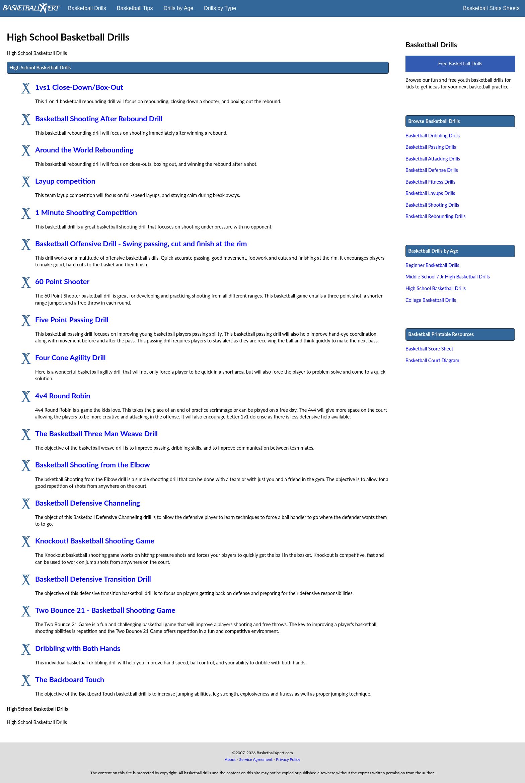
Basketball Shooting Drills (432, 205)
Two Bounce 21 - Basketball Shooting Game (105, 610)
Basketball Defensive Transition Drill (93, 579)
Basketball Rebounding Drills (435, 216)
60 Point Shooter (62, 281)
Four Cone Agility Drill (70, 357)
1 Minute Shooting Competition (86, 212)
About (230, 759)
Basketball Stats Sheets (491, 8)
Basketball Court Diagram (432, 360)
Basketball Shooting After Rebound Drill (98, 118)
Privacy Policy (288, 759)
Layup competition (65, 181)
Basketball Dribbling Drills (432, 135)
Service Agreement (256, 759)
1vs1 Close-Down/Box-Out (79, 87)
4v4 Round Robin (62, 395)
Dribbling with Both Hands (78, 648)
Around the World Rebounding (84, 149)
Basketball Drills (87, 8)
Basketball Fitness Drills (430, 182)
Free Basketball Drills (460, 63)
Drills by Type (220, 8)
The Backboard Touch (69, 679)
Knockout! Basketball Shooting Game (94, 540)
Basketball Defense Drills (431, 170)
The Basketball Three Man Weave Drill (96, 433)
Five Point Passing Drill (71, 319)
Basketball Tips (135, 8)
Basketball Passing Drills (430, 147)
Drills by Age (178, 8)
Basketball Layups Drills (430, 193)
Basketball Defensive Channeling (87, 503)
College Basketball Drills (430, 300)
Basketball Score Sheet (429, 348)
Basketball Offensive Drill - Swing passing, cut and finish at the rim (141, 243)
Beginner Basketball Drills (432, 265)
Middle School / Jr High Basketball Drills (447, 276)
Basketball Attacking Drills (432, 158)
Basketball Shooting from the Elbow (92, 464)
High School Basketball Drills (435, 288)
